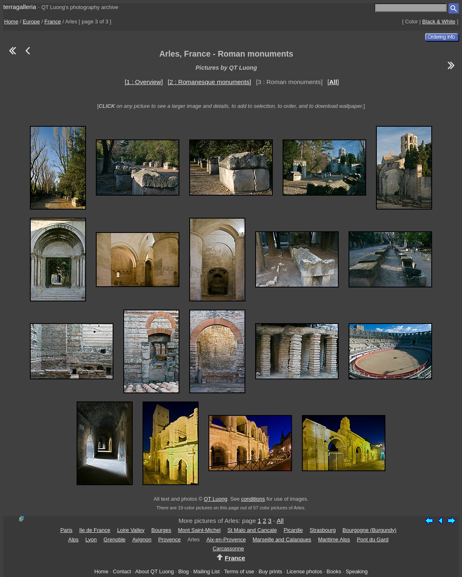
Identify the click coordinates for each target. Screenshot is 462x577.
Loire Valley (131, 530)
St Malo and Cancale (252, 530)
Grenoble (114, 539)
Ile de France (94, 530)
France (52, 21)
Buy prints (270, 571)
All (279, 520)
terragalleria (19, 6)
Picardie (293, 530)
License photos (304, 571)
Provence (169, 539)
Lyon (91, 539)
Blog (183, 571)
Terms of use (239, 571)
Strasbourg (323, 530)
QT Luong (215, 499)
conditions (253, 499)
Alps (73, 539)
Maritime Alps (334, 539)
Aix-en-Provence (226, 539)
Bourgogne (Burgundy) (369, 530)
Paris (66, 530)
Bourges (161, 530)
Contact (122, 571)
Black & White (438, 21)
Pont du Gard (372, 539)
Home (11, 21)
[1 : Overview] (144, 81)
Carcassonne (228, 548)
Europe (31, 21)
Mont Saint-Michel (199, 530)
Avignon (142, 539)
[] (333, 81)
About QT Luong (154, 571)
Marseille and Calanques (282, 539)
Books (333, 571)
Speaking (357, 571)
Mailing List (206, 571)
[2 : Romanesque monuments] (209, 81)
